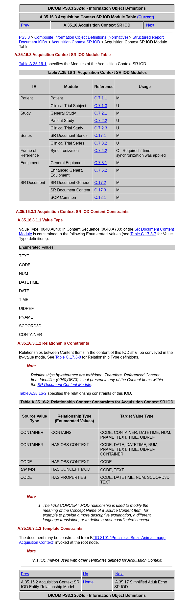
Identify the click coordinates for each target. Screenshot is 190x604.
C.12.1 (100, 197)
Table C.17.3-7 (143, 234)
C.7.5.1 (100, 163)
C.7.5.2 (100, 170)
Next (150, 25)
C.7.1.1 (100, 98)
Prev (25, 25)
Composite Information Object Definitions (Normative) (81, 37)
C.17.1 (100, 135)
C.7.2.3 (100, 128)
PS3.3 (24, 37)
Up (85, 574)
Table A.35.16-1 (33, 64)
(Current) (145, 17)
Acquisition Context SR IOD (75, 42)
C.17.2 (100, 183)
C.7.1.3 (100, 106)
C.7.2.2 (100, 121)
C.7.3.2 (100, 143)
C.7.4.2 (100, 151)
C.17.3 (100, 190)
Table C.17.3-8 (68, 357)
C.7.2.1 (100, 113)
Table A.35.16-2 (33, 393)
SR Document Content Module (64, 385)
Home (88, 582)
